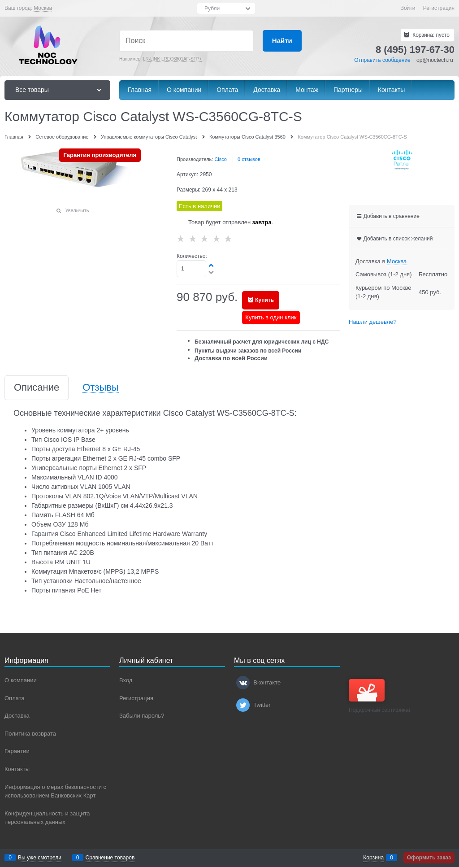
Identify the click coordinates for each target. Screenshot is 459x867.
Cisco (220, 159)
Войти (408, 8)
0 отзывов (249, 159)
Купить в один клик (270, 317)
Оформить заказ (429, 857)
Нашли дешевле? (373, 321)
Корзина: (430, 35)
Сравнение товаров (110, 857)
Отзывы (100, 388)
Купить (264, 300)
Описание (36, 388)
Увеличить (77, 210)
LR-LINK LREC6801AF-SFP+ (172, 59)
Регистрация (439, 8)
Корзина (373, 857)
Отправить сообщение (382, 60)
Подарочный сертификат (380, 696)
